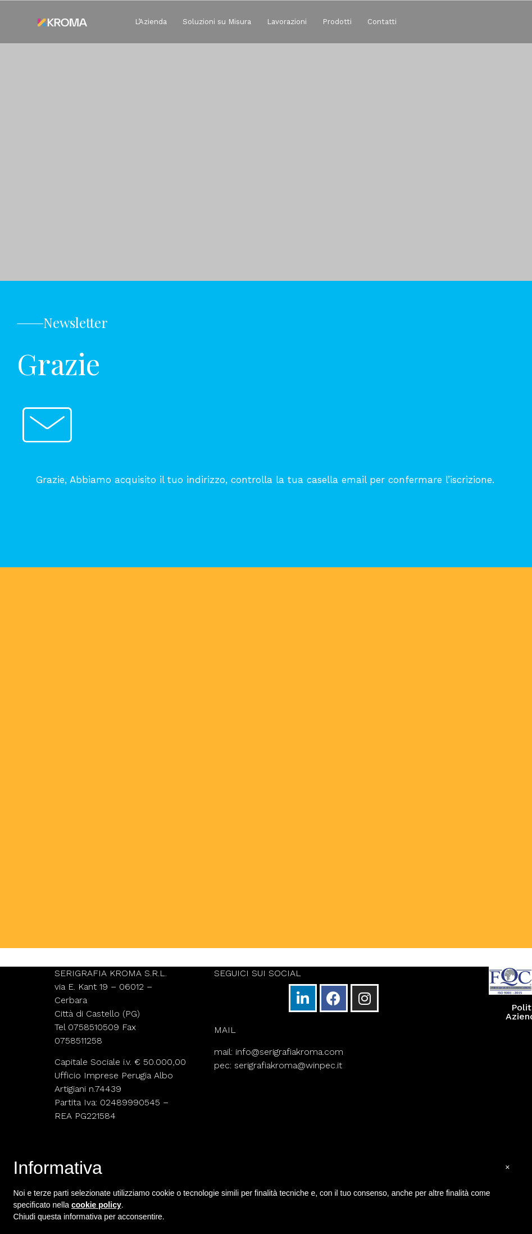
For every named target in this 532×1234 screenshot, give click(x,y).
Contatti (382, 21)
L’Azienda (151, 21)
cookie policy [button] (96, 1204)
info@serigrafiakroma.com (289, 1053)
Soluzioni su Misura (217, 21)
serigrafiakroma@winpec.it (288, 1066)
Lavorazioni (287, 21)
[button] (507, 1167)
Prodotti (337, 21)
